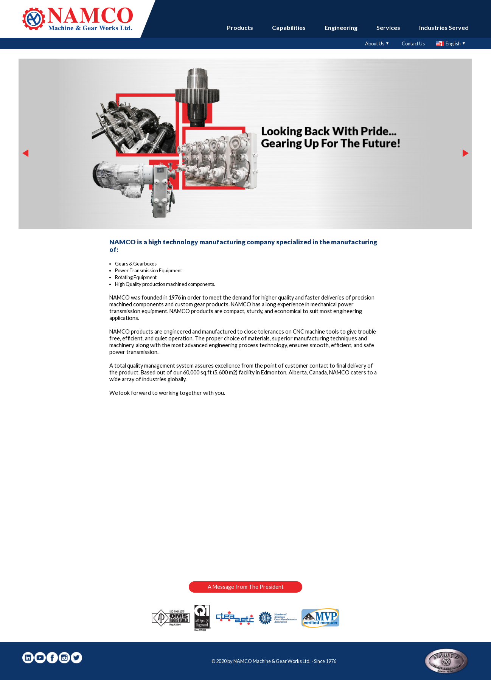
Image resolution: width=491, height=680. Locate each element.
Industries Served (444, 27)
